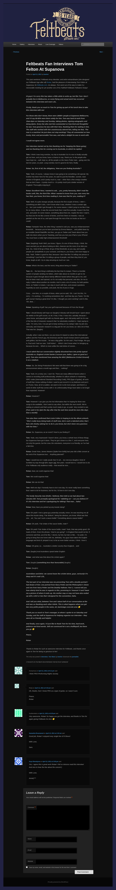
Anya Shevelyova (34, 761)
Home (14, 44)
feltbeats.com (42, 85)
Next (102, 52)
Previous (15, 52)
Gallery (22, 44)
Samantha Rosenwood (36, 733)
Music (40, 44)
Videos (61, 44)
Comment (31, 807)
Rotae (49, 82)
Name (30, 839)
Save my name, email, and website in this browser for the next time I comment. (53, 867)
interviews (44, 657)
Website (30, 861)
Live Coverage (50, 44)
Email (29, 850)
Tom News (51, 657)
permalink (75, 657)
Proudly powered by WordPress (58, 882)
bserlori (46, 74)
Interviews (31, 44)
